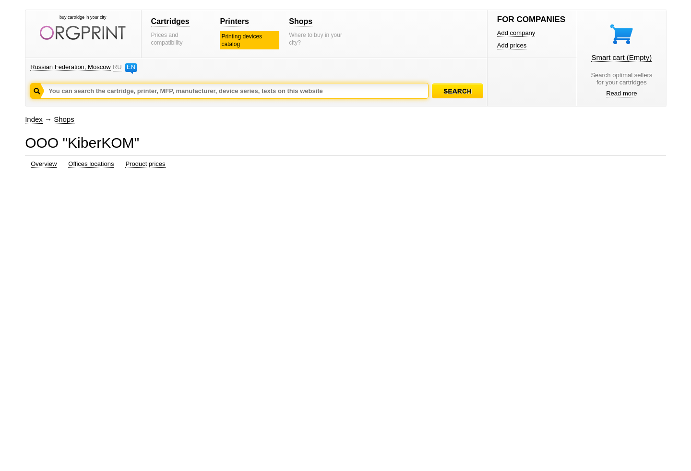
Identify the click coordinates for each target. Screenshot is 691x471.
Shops (300, 21)
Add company (516, 32)
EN (131, 67)
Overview (44, 163)
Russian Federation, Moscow (70, 67)
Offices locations (91, 163)
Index (34, 119)
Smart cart (621, 57)
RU (117, 67)
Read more (621, 93)
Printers (234, 21)
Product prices (145, 163)
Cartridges (170, 21)
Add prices (511, 45)
